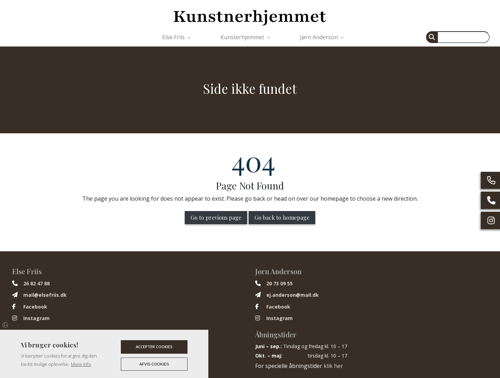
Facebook (35, 307)
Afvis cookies (154, 364)
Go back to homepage (282, 217)
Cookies (5, 324)
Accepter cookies (154, 346)
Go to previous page (216, 217)
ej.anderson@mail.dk (292, 295)
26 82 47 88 (36, 283)
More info (81, 364)
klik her (333, 366)
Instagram (36, 318)
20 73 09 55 (279, 283)
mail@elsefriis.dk (45, 295)
